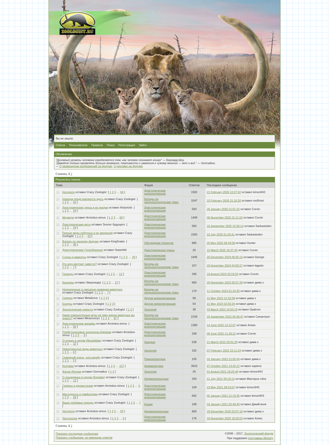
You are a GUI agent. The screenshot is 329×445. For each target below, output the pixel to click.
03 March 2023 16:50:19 (222, 309)
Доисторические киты (76, 224)
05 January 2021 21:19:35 (223, 395)
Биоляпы (68, 282)
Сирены (67, 297)
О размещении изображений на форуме (85, 166)
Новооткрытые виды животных (82, 349)
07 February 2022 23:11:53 (224, 350)
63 (89, 236)
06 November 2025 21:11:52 (225, 217)
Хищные (149, 342)
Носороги (68, 192)
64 (121, 192)
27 (116, 282)
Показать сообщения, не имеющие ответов (84, 437)
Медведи (68, 217)
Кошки (148, 404)
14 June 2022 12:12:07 (221, 325)
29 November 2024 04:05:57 (225, 265)
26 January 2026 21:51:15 (223, 209)
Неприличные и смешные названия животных (92, 289)
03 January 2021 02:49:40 (223, 404)
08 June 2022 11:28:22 (221, 333)
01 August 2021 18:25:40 (222, 371)
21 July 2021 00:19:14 (221, 378)
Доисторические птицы (159, 250)
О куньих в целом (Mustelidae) (82, 340)
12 (120, 274)
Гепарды (68, 274)
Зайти (143, 145)
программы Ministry (260, 438)
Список (60, 145)
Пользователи (78, 145)
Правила (97, 145)
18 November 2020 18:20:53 (225, 418)
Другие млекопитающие (160, 298)
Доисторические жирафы (78, 323)
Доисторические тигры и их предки (85, 207)
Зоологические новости (77, 309)
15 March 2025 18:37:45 (222, 250)
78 (133, 257)
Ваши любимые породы (78, 402)
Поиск (110, 145)
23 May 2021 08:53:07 (221, 387)
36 (74, 244)
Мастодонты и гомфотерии (79, 394)
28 (74, 397)
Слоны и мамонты (74, 257)
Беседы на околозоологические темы (161, 200)
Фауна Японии (71, 371)
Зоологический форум (258, 433)
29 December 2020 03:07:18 (225, 411)
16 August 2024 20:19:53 (222, 274)
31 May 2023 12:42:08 (221, 298)
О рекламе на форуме (128, 166)
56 (74, 326)
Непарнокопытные (156, 378)
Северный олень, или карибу (81, 357)
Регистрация (126, 145)
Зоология (150, 309)
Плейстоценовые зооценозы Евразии (86, 332)
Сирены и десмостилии (77, 385)
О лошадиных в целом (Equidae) (83, 377)
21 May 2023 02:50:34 (221, 303)
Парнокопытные (154, 359)
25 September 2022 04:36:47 (225, 316)
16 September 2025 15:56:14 (225, 226)
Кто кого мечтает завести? (79, 264)
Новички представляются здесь (83, 199)
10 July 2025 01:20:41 (221, 234)
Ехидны (67, 303)
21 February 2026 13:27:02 (224, 192)
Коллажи (68, 365)
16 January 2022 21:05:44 (223, 359)
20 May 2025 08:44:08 (221, 242)
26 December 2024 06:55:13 (225, 257)
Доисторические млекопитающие (155, 192)
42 (74, 202)
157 (121, 365)
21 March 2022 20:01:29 (222, 342)
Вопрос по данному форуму (80, 241)
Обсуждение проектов (158, 242)
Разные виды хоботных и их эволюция (87, 232)
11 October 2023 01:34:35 (223, 290)
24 (74, 210)
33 (121, 411)
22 (74, 343)
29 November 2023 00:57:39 (225, 282)
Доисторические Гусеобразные (82, 249)
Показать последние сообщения (77, 433)
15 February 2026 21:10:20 (224, 200)
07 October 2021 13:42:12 (223, 365)
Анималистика (153, 365)
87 (115, 318)
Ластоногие (69, 418)
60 (121, 217)
